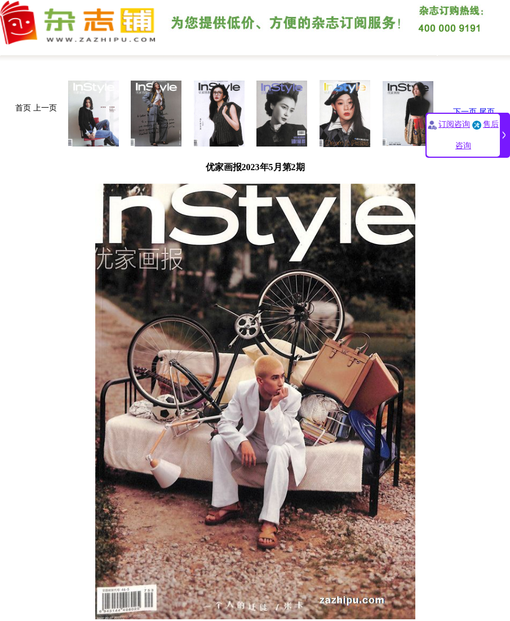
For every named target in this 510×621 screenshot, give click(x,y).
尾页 (487, 112)
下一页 (465, 112)
